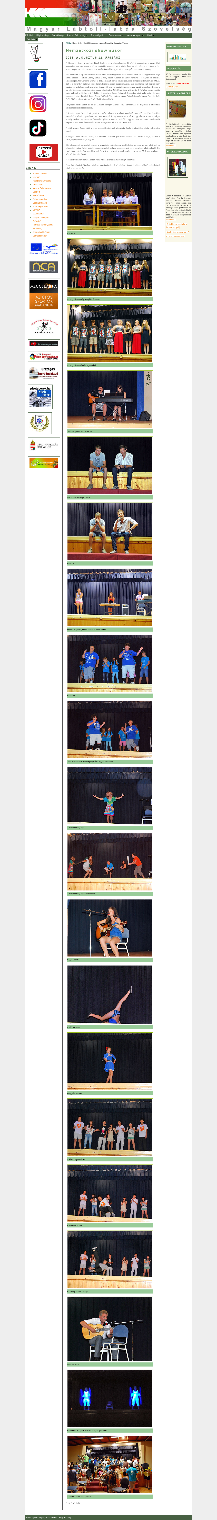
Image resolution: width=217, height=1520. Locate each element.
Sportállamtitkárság (41, 232)
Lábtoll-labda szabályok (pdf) (177, 232)
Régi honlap (42, 35)
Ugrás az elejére (50, 1517)
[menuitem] (29, 35)
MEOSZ (36, 210)
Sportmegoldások (40, 206)
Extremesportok (40, 199)
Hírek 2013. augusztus (90, 43)
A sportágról (97, 35)
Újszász (36, 177)
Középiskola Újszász (42, 181)
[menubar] (93, 37)
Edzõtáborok (38, 214)
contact (37, 1517)
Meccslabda (38, 184)
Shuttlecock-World (41, 173)
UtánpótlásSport (40, 236)
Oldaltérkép (58, 35)
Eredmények (115, 35)
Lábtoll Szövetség (76, 35)
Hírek (150, 35)
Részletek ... (171, 145)
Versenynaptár (134, 35)
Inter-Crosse (38, 195)
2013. (80, 43)
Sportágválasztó (40, 203)
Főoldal (29, 35)
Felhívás (31, 39)
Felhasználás (172, 87)
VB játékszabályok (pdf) (175, 236)
